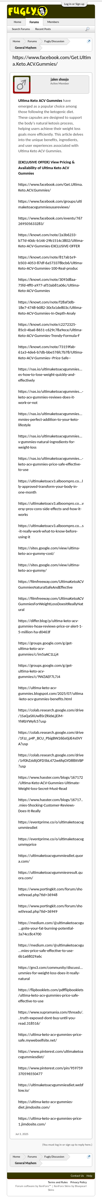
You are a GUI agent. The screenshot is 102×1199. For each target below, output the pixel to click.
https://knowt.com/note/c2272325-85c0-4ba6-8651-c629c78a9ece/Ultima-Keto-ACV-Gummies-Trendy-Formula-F (50, 330)
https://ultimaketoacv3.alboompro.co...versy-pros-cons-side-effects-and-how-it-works (51, 509)
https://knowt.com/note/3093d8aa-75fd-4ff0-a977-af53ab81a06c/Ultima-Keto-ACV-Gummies (49, 285)
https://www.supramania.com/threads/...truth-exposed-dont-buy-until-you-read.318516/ (50, 1018)
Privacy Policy (78, 1182)
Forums (34, 22)
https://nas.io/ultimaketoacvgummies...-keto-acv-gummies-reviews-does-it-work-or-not (50, 397)
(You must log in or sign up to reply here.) (67, 1144)
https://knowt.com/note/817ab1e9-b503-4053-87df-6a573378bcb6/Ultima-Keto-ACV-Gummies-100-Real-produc (50, 263)
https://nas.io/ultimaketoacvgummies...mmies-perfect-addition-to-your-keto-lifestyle (50, 419)
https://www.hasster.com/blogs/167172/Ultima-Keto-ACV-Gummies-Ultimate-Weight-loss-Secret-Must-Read (50, 783)
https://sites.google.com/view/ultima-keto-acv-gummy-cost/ (49, 551)
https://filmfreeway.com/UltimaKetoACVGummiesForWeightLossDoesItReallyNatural (51, 604)
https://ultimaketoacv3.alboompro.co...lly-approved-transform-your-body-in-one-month (50, 487)
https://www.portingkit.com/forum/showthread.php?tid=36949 (50, 908)
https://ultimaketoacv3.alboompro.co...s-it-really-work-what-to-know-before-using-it (51, 531)
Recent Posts (43, 29)
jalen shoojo (60, 79)
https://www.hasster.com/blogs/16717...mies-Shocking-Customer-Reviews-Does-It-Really (50, 805)
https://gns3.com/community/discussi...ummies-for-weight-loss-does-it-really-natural (50, 973)
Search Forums (21, 29)
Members (53, 22)
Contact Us (77, 1175)
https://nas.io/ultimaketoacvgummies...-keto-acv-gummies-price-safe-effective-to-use (50, 464)
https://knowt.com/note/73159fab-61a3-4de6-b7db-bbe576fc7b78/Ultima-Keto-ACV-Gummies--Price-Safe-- (50, 352)
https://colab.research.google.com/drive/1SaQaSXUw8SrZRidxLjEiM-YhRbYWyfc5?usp (51, 716)
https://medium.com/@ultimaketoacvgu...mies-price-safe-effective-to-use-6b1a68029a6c (51, 951)
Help (89, 1175)
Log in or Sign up (74, 4)
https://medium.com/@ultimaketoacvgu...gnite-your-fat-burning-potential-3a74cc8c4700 (51, 928)
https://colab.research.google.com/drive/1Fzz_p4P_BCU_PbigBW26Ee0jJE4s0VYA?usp (51, 738)
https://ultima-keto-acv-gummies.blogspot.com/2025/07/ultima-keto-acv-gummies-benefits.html (50, 693)
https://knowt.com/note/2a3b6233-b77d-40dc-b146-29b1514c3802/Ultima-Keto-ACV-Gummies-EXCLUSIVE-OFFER (51, 240)
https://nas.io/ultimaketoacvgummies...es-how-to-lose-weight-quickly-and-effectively (50, 375)
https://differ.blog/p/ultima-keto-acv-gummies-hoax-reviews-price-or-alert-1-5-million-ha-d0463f (50, 626)
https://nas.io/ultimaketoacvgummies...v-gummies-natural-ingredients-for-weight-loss (50, 442)
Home (17, 22)
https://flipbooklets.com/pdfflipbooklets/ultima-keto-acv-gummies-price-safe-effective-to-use (51, 995)
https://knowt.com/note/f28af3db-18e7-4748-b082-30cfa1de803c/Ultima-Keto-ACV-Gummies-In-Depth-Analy (50, 308)
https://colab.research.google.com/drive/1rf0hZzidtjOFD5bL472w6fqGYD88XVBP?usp (51, 761)
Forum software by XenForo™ (34, 1186)
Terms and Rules (58, 1182)
